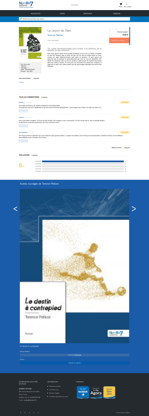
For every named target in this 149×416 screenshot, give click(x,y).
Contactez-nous (54, 390)
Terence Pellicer (55, 35)
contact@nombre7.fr (30, 400)
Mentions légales (54, 393)
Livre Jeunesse (53, 40)
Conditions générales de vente (58, 396)
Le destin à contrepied (29, 346)
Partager (21, 82)
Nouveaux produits (55, 386)
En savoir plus (23, 110)
